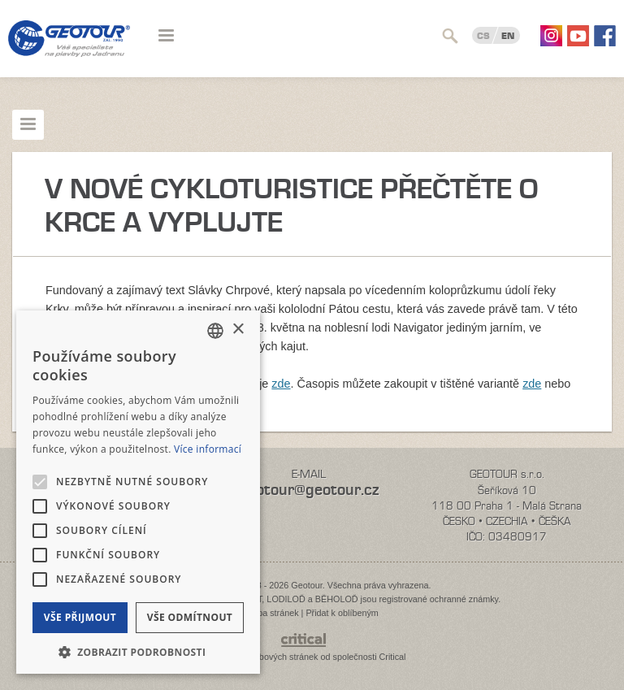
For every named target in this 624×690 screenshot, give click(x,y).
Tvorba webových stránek (268, 657)
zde (280, 383)
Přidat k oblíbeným (342, 613)
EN (507, 35)
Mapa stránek (271, 613)
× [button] (238, 329)
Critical (392, 657)
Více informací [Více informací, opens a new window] (207, 449)
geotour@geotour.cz (309, 489)
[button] (138, 650)
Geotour (69, 48)
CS (483, 35)
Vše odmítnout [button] (189, 617)
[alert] (138, 492)
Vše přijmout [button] (80, 617)
